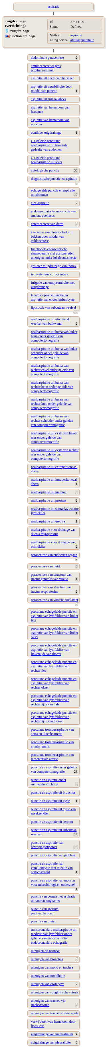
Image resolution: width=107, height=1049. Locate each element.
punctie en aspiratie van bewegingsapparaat (47, 845)
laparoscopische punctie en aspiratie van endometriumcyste (53, 297)
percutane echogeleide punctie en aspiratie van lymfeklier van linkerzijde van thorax (54, 649)
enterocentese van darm (47, 224)
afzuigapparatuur (82, 40)
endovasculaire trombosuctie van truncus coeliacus (53, 213)
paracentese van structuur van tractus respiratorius (51, 589)
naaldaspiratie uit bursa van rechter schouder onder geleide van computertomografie (52, 420)
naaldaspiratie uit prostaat (48, 500)
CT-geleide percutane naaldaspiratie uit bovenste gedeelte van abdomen (49, 145)
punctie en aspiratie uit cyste (50, 801)
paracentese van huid (45, 566)
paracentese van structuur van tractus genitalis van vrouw (51, 577)
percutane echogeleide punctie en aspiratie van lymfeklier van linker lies (54, 616)
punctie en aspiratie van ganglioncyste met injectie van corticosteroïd (52, 867)
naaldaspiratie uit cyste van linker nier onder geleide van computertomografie (54, 437)
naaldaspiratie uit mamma (48, 492)
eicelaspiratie (40, 203)
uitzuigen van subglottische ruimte (54, 992)
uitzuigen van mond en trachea (52, 967)
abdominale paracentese (47, 58)
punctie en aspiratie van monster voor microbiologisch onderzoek (53, 882)
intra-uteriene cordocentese (49, 274)
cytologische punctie (45, 170)
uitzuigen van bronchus (47, 959)
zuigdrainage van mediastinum (52, 1034)
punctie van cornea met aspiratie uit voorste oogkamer (53, 898)
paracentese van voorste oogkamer (54, 600)
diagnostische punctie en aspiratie (54, 179)
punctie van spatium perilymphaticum (45, 911)
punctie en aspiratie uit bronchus (53, 792)
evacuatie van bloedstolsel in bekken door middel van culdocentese (50, 236)
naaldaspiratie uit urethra (48, 521)
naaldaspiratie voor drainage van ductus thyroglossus (53, 532)
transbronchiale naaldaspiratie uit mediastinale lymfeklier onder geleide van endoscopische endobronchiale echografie (53, 936)
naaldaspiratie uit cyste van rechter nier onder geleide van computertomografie (55, 454)
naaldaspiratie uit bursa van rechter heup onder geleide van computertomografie (52, 386)
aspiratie (76, 35)
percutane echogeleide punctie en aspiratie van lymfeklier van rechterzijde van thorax (54, 717)
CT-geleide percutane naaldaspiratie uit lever (46, 160)
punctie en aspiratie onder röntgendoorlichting (48, 782)
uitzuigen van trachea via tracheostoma (48, 1003)
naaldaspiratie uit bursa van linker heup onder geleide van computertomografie (54, 336)
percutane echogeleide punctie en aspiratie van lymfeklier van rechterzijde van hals (54, 700)
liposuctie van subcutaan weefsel (53, 307)
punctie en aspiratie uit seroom (52, 822)
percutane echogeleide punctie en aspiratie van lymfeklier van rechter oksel (54, 683)
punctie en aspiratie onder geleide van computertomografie (54, 769)
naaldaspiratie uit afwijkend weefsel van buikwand (50, 321)
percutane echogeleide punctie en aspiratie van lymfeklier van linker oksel (54, 632)
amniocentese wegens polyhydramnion (46, 68)
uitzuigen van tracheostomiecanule (55, 1013)
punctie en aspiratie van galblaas (53, 855)
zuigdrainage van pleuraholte (51, 1042)
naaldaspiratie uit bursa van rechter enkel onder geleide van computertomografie (52, 370)
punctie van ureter (43, 921)
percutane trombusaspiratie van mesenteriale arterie (52, 757)
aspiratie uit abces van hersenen (52, 78)
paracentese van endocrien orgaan (54, 555)
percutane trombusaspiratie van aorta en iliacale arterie (52, 731)
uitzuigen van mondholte (48, 976)
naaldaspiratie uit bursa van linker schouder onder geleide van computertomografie (54, 353)
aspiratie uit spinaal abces (48, 99)
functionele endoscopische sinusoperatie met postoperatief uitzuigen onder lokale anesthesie (54, 253)
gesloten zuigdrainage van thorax (53, 266)
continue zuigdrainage (46, 133)
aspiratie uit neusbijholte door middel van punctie (51, 88)
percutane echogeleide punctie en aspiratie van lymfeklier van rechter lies (54, 666)
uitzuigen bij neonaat (45, 951)
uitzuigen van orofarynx (47, 984)
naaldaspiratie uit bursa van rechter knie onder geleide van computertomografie (51, 403)
